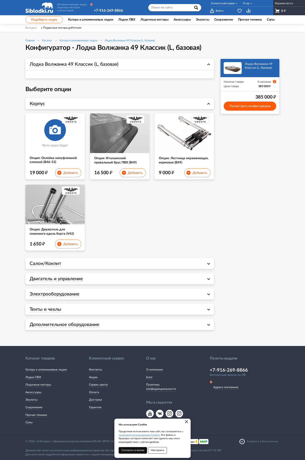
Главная (30, 40)
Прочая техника (36, 415)
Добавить (67, 172)
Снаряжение (33, 407)
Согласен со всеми (132, 450)
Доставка (95, 399)
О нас (246, 3)
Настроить (157, 450)
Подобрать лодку (44, 19)
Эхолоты (31, 399)
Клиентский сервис (223, 3)
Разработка (253, 441)
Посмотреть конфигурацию (250, 106)
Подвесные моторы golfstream (62, 27)
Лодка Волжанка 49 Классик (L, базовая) (130, 40)
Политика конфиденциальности (161, 386)
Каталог (47, 40)
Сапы (29, 422)
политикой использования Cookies (139, 435)
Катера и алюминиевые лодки (78, 40)
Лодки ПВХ (33, 377)
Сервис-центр (98, 384)
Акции (93, 377)
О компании (154, 369)
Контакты (95, 369)
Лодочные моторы (38, 384)
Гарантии (95, 407)
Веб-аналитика (270, 441)
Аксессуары (33, 392)
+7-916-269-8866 (108, 10)
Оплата (94, 392)
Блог (149, 377)
